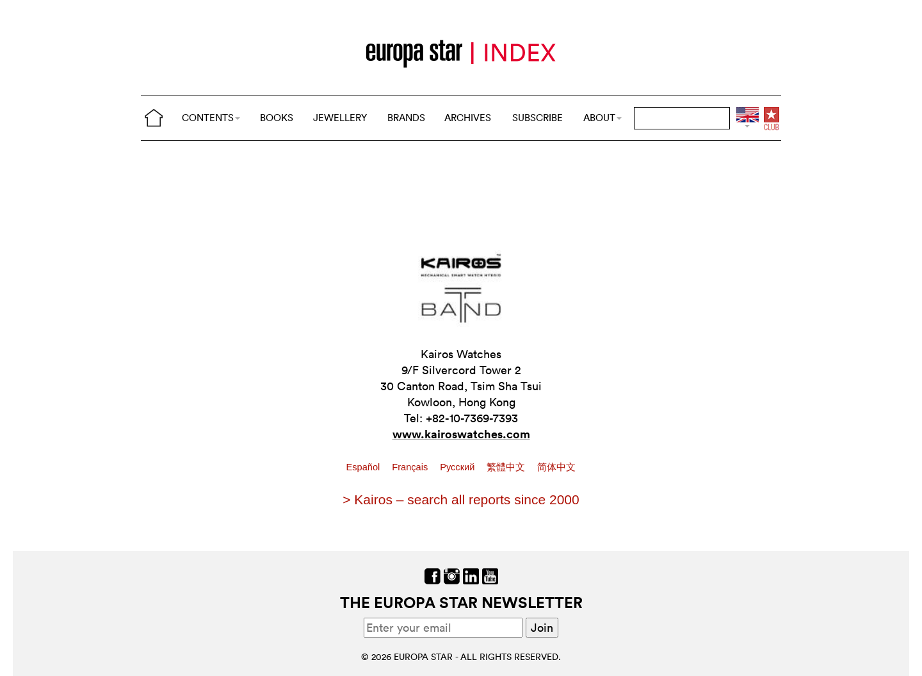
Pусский (458, 467)
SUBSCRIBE (537, 117)
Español (364, 467)
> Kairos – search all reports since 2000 (461, 499)
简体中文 (556, 467)
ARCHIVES (467, 117)
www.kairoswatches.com (461, 433)
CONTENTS (211, 117)
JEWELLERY (340, 117)
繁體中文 (507, 467)
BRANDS (406, 117)
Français (411, 467)
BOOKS (276, 117)
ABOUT (602, 117)
